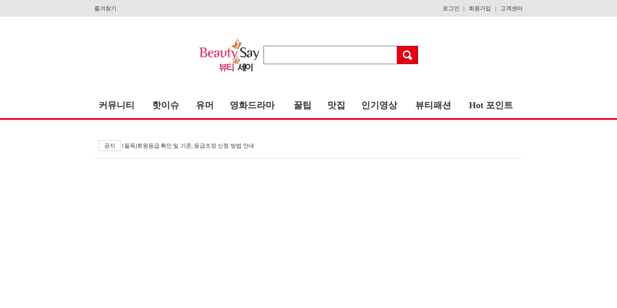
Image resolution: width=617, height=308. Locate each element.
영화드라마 (252, 105)
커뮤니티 (117, 105)
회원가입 (480, 8)
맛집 (336, 105)
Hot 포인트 (490, 105)
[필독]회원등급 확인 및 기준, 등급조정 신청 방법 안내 (176, 145)
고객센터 (511, 8)
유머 (205, 105)
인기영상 (379, 105)
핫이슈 (165, 105)
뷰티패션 (433, 105)
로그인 (451, 8)
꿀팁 (302, 105)
